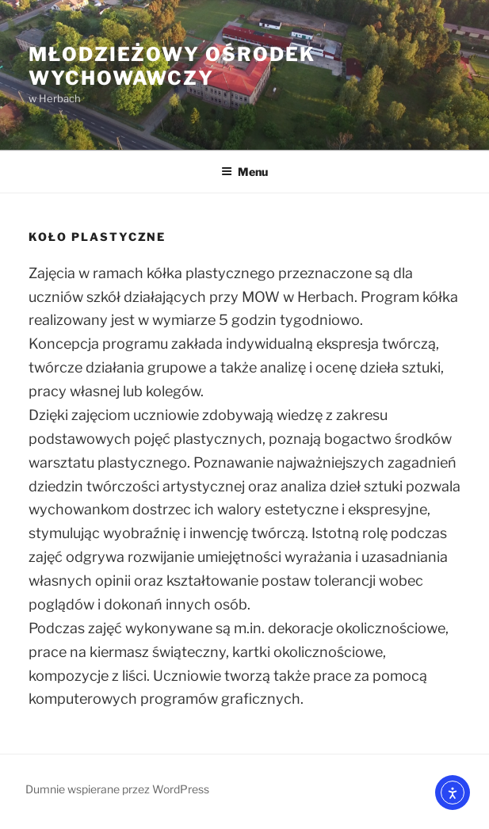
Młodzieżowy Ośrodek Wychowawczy (172, 66)
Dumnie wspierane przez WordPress (117, 789)
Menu (244, 171)
